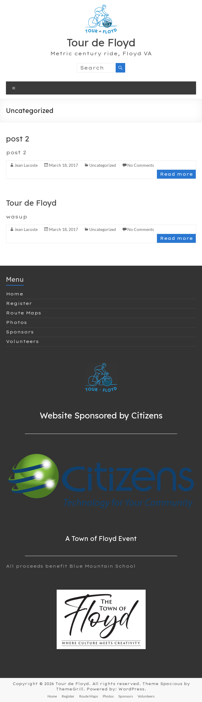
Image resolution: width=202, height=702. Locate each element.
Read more (176, 174)
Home (14, 294)
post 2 (17, 139)
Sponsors (20, 332)
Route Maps (23, 313)
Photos (16, 322)
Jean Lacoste (26, 165)
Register (19, 303)
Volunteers (22, 341)
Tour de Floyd (101, 42)
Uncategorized (102, 165)
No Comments (140, 165)
